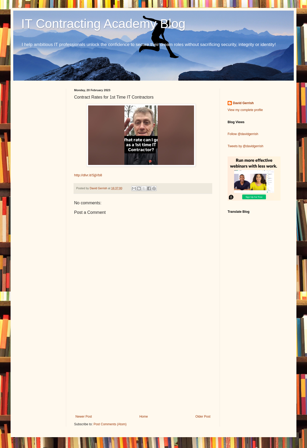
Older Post (202, 416)
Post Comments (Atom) (110, 424)
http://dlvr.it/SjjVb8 (88, 175)
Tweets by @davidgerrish (245, 146)
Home (143, 416)
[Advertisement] (143, 371)
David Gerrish (243, 103)
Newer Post (83, 416)
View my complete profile (245, 110)
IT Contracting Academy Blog (103, 24)
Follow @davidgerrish (243, 134)
